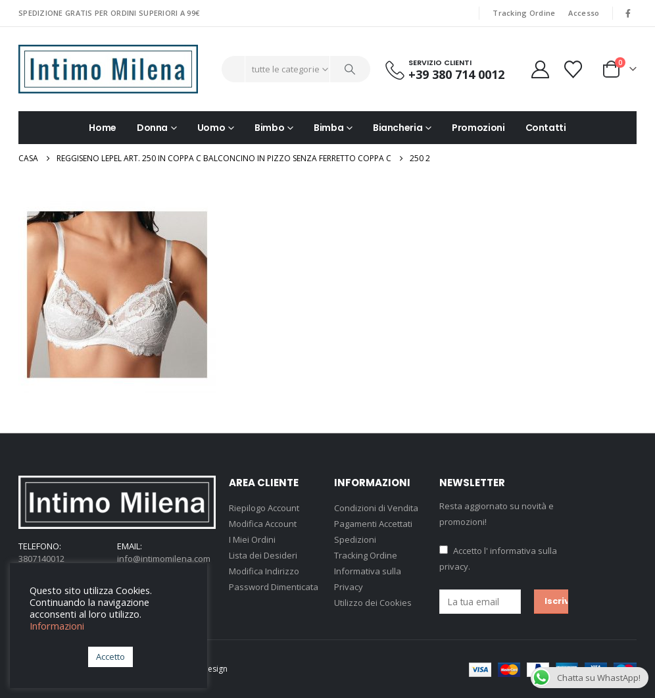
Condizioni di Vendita (376, 508)
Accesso (583, 13)
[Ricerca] (350, 69)
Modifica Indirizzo (264, 571)
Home (102, 127)
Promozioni (478, 127)
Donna (152, 127)
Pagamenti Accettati (373, 524)
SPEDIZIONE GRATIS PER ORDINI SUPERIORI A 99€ (108, 13)
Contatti (545, 127)
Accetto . (498, 558)
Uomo (211, 127)
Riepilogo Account (264, 508)
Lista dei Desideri (263, 555)
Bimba (328, 127)
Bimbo (269, 127)
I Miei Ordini (252, 539)
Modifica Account (263, 524)
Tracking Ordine (524, 13)
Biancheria (398, 127)
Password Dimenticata (273, 587)
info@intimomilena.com (163, 558)
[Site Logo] (108, 69)
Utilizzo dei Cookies (373, 603)
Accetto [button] (110, 656)
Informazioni (57, 625)
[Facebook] (628, 13)
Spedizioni (355, 539)
